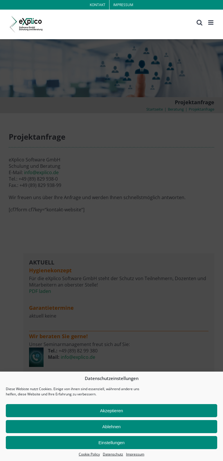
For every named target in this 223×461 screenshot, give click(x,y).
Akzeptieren (111, 410)
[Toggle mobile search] (199, 22)
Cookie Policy (89, 454)
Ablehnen (111, 426)
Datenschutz (113, 454)
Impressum (135, 454)
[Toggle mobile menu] (211, 22)
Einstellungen (111, 442)
